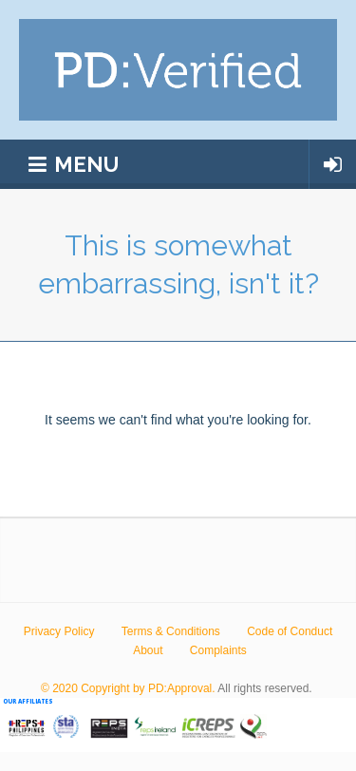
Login (332, 164)
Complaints (218, 650)
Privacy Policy (59, 631)
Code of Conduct (289, 631)
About (147, 650)
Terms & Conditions (171, 631)
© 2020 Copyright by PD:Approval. (128, 688)
